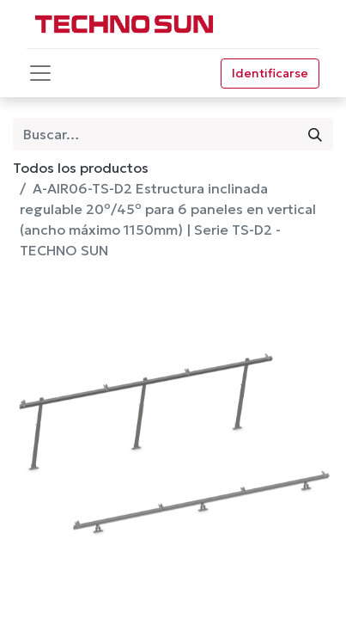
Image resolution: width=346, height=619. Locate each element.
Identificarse (270, 73)
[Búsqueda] (315, 134)
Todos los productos (81, 167)
